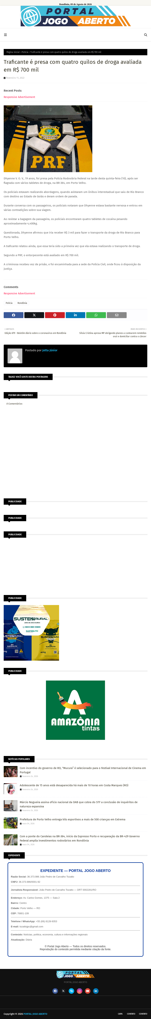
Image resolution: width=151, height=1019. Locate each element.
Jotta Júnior (49, 350)
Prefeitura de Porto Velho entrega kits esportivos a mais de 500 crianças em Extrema (72, 819)
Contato (131, 1014)
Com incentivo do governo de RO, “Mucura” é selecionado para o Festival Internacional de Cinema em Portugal (83, 770)
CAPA (120, 1014)
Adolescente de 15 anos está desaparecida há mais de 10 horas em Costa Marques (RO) (74, 785)
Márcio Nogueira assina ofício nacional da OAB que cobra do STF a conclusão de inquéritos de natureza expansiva (79, 804)
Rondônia (22, 303)
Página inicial (13, 52)
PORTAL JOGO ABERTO (35, 1014)
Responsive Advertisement (19, 97)
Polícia (25, 52)
